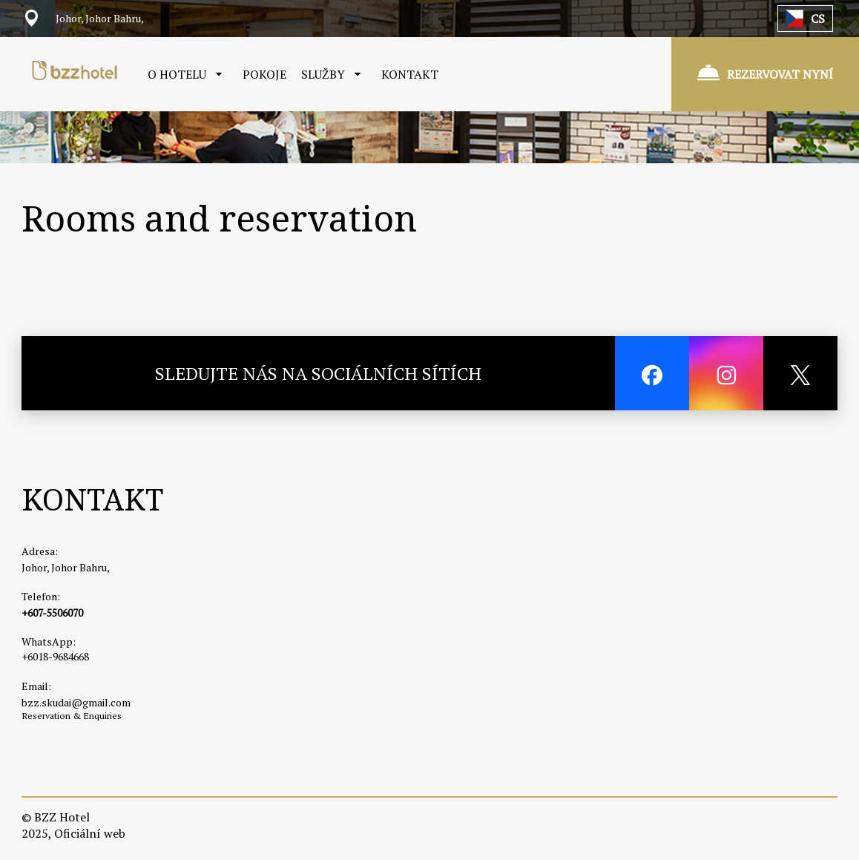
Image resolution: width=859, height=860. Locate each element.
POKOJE (264, 74)
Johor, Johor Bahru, (66, 567)
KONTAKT (409, 74)
